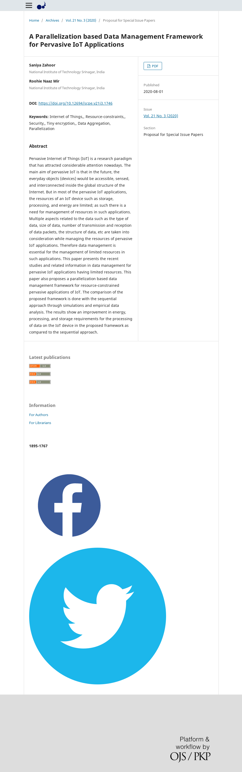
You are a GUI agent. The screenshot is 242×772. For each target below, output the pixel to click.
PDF (154, 66)
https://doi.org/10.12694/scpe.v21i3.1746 (76, 103)
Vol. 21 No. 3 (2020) (81, 20)
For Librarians (40, 422)
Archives (52, 20)
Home (34, 20)
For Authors (38, 414)
